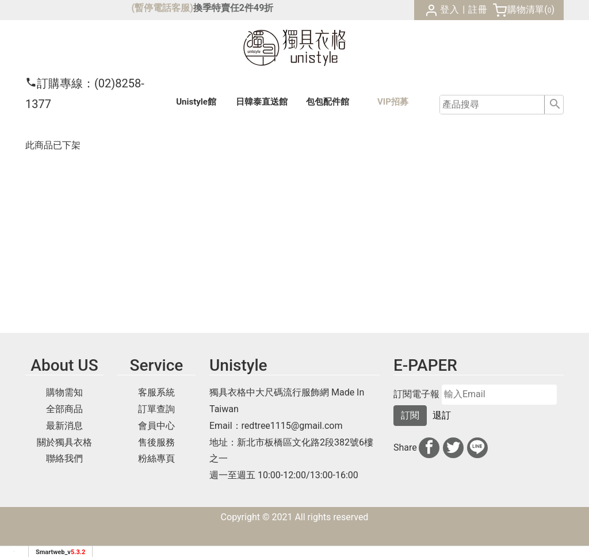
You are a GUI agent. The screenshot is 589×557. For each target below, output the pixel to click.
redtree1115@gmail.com (292, 425)
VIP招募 (392, 102)
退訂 (442, 415)
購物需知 (64, 392)
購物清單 (525, 9)
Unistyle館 (196, 102)
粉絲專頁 (156, 458)
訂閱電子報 (416, 394)
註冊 (478, 9)
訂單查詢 (156, 409)
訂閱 (410, 415)
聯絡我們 (64, 458)
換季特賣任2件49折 (233, 7)
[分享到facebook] (429, 447)
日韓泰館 (262, 102)
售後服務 (156, 442)
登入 (450, 9)
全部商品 (64, 409)
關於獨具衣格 (64, 442)
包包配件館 (327, 102)
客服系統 (156, 392)
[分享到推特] (453, 447)
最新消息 (64, 425)
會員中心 (156, 425)
